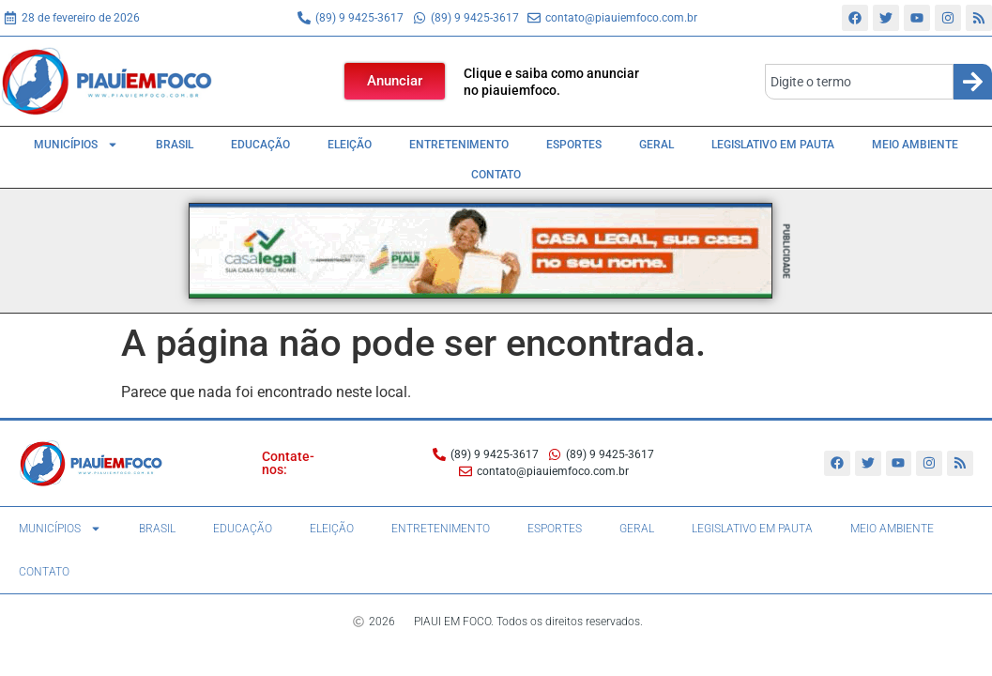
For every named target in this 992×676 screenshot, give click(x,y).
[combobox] (859, 82)
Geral (656, 144)
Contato (496, 174)
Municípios (76, 145)
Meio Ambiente (915, 144)
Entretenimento (459, 144)
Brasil (174, 144)
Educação (260, 144)
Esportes (574, 144)
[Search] (973, 82)
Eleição (350, 144)
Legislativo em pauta (772, 144)
